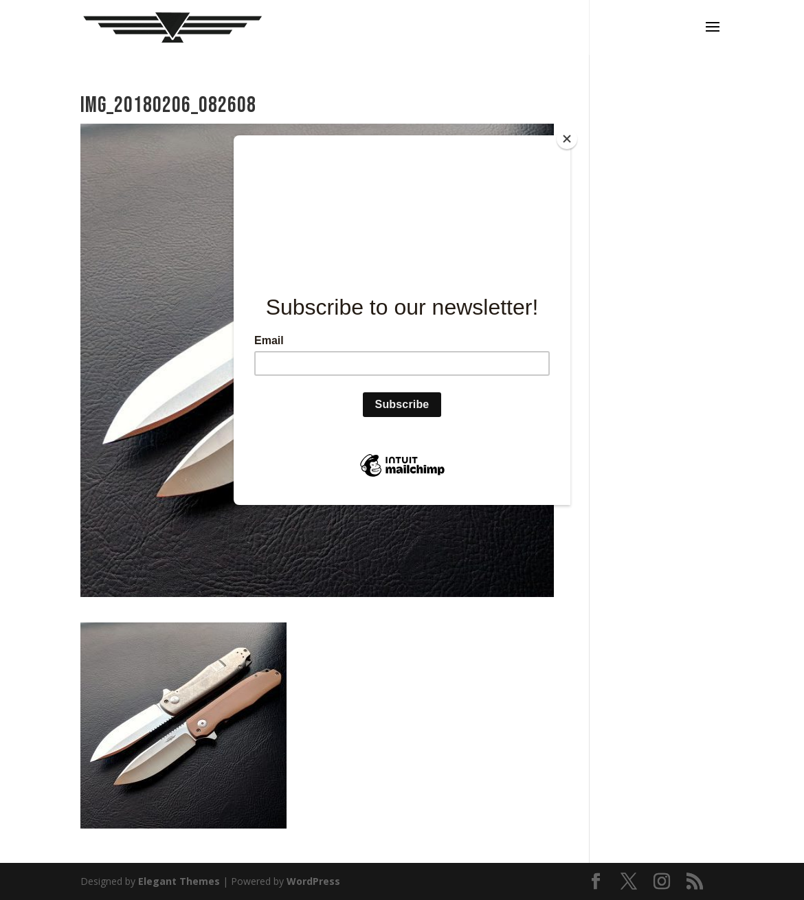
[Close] (567, 138)
